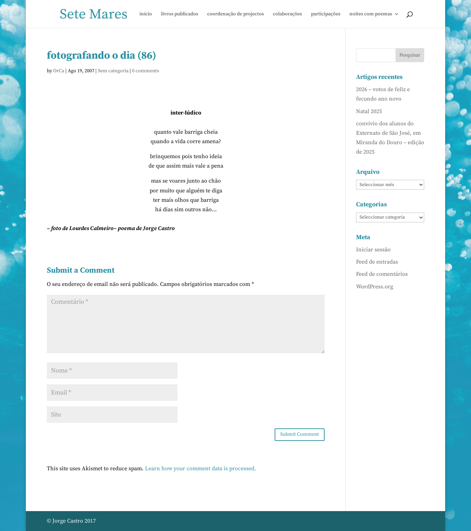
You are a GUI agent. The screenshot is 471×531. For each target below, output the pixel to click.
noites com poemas (370, 14)
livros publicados (179, 14)
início (145, 14)
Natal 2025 (369, 111)
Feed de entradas (377, 261)
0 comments (145, 71)
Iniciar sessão (373, 249)
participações (325, 14)
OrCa (58, 71)
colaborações (287, 14)
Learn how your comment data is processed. (200, 468)
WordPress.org (374, 286)
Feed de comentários (382, 274)
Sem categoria (113, 71)
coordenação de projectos (235, 14)
